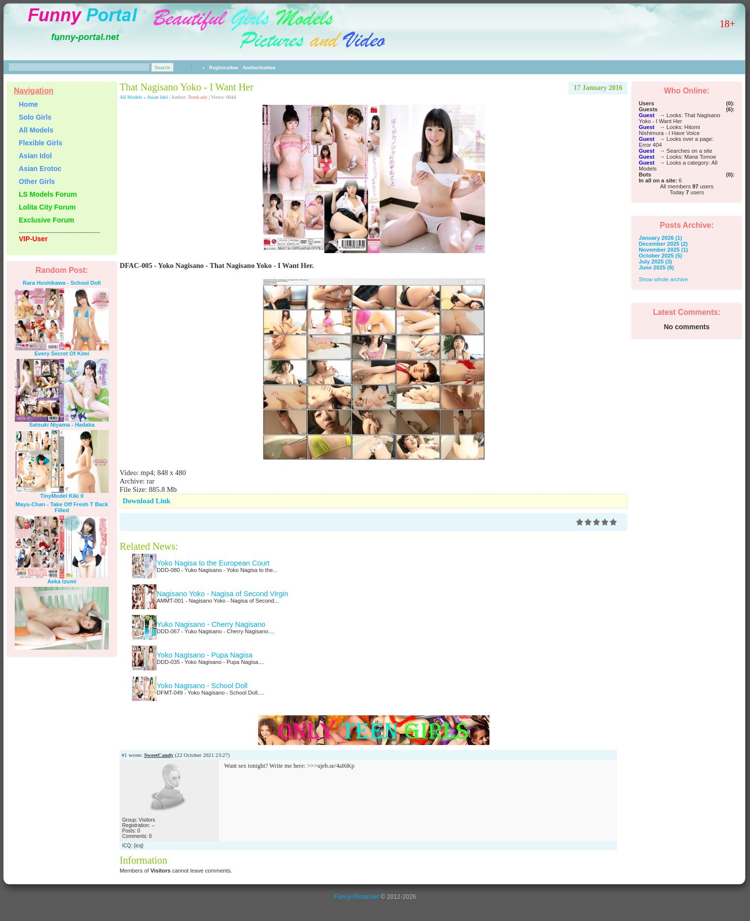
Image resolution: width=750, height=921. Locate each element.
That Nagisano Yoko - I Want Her (187, 87)
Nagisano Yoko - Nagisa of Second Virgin (222, 594)
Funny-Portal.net (356, 896)
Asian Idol (157, 97)
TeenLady (198, 97)
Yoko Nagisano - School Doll (202, 686)
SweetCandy (159, 755)
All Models (131, 97)
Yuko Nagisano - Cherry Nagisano (211, 624)
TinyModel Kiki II (62, 496)
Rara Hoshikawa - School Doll (62, 283)
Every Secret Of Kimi (62, 353)
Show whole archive (663, 279)
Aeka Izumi (61, 581)
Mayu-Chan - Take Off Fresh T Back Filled (61, 507)
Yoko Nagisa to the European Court (213, 563)
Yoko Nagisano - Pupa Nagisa (205, 655)
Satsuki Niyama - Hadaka (61, 425)
